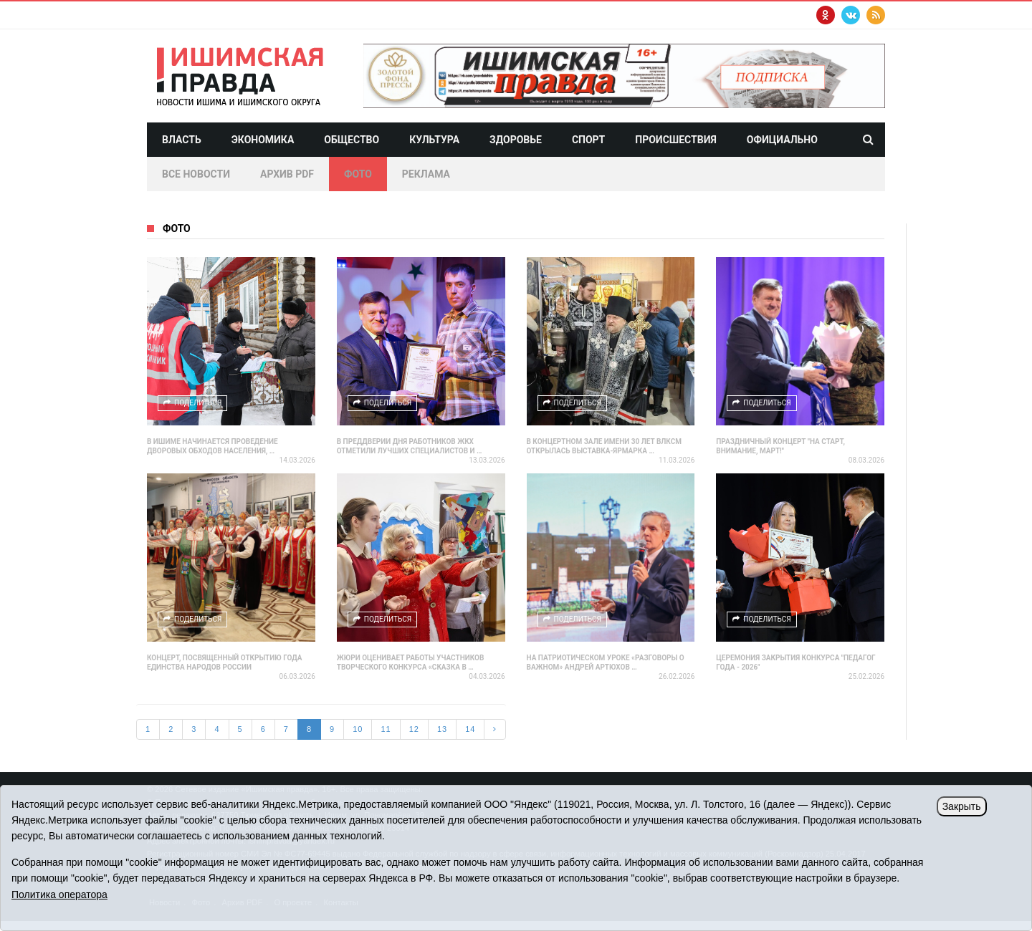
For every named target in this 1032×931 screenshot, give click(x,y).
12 (414, 729)
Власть (181, 139)
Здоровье (515, 139)
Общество (351, 139)
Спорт (588, 139)
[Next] (495, 730)
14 (470, 729)
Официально (782, 139)
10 (358, 729)
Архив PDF (287, 174)
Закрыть (961, 806)
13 (442, 729)
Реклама (426, 174)
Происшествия (676, 139)
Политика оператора (59, 894)
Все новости (196, 174)
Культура (434, 139)
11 (386, 729)
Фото (358, 174)
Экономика (263, 139)
